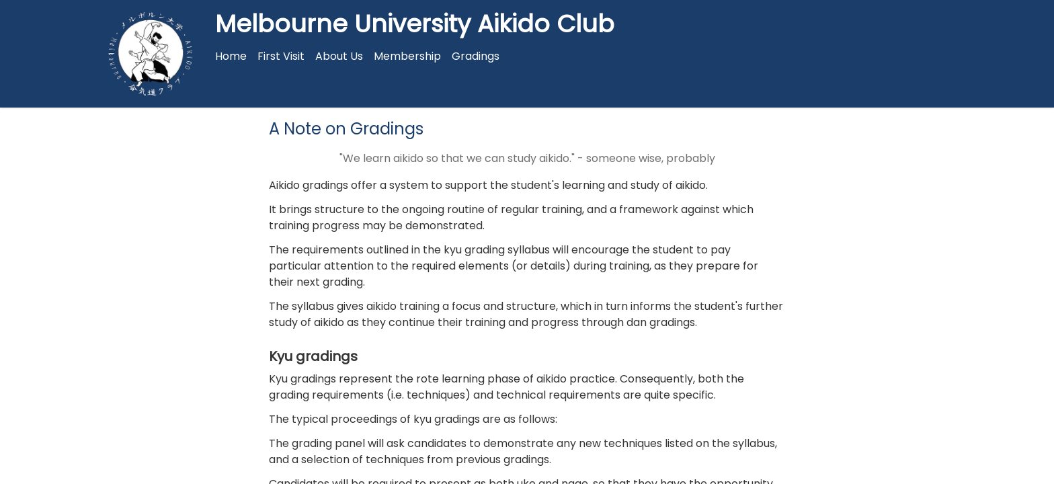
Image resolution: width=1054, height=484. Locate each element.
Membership (407, 56)
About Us (339, 56)
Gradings (475, 56)
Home (231, 56)
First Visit (281, 56)
